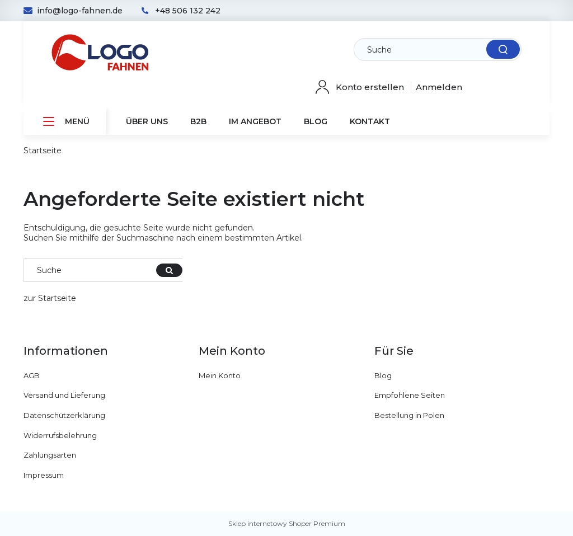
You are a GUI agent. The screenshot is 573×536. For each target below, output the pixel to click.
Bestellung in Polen (409, 415)
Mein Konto (220, 375)
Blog (383, 375)
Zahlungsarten (50, 454)
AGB (32, 375)
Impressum (44, 475)
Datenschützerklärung (64, 415)
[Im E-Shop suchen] (440, 49)
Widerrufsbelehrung (60, 435)
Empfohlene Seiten (409, 395)
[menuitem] (65, 121)
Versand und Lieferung (64, 395)
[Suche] (503, 49)
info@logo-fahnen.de (80, 11)
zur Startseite (50, 298)
